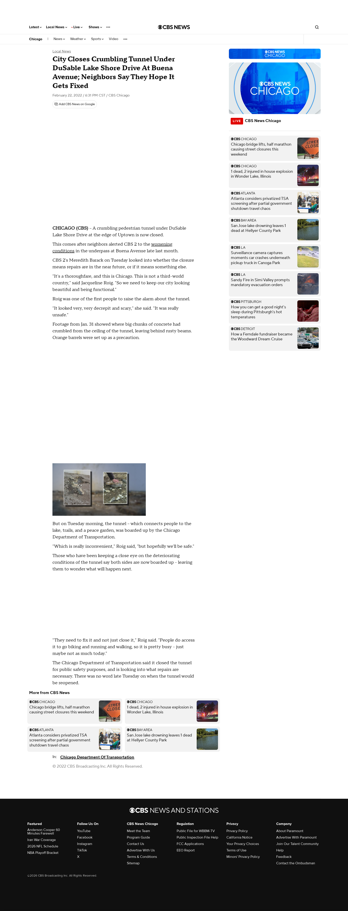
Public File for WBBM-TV (196, 831)
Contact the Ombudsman (295, 863)
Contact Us (135, 844)
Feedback (284, 857)
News (59, 39)
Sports (97, 39)
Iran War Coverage (41, 840)
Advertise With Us (141, 850)
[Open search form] (317, 27)
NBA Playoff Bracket (42, 853)
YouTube (83, 831)
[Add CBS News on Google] (74, 104)
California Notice (239, 837)
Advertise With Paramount (296, 837)
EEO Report (186, 850)
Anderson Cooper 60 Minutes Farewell (43, 831)
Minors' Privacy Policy (243, 857)
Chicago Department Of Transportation (97, 757)
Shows (95, 27)
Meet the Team (138, 831)
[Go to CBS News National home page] (174, 27)
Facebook (84, 837)
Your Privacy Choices (242, 844)
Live (77, 27)
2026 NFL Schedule (42, 846)
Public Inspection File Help (197, 837)
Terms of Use (236, 850)
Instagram (84, 844)
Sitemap (133, 863)
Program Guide (138, 837)
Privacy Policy (237, 831)
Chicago (35, 39)
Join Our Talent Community (297, 844)
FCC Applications (190, 844)
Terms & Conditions (142, 857)
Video (113, 39)
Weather (78, 39)
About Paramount (289, 831)
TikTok (82, 850)
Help (280, 850)
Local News (56, 27)
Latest (35, 27)
